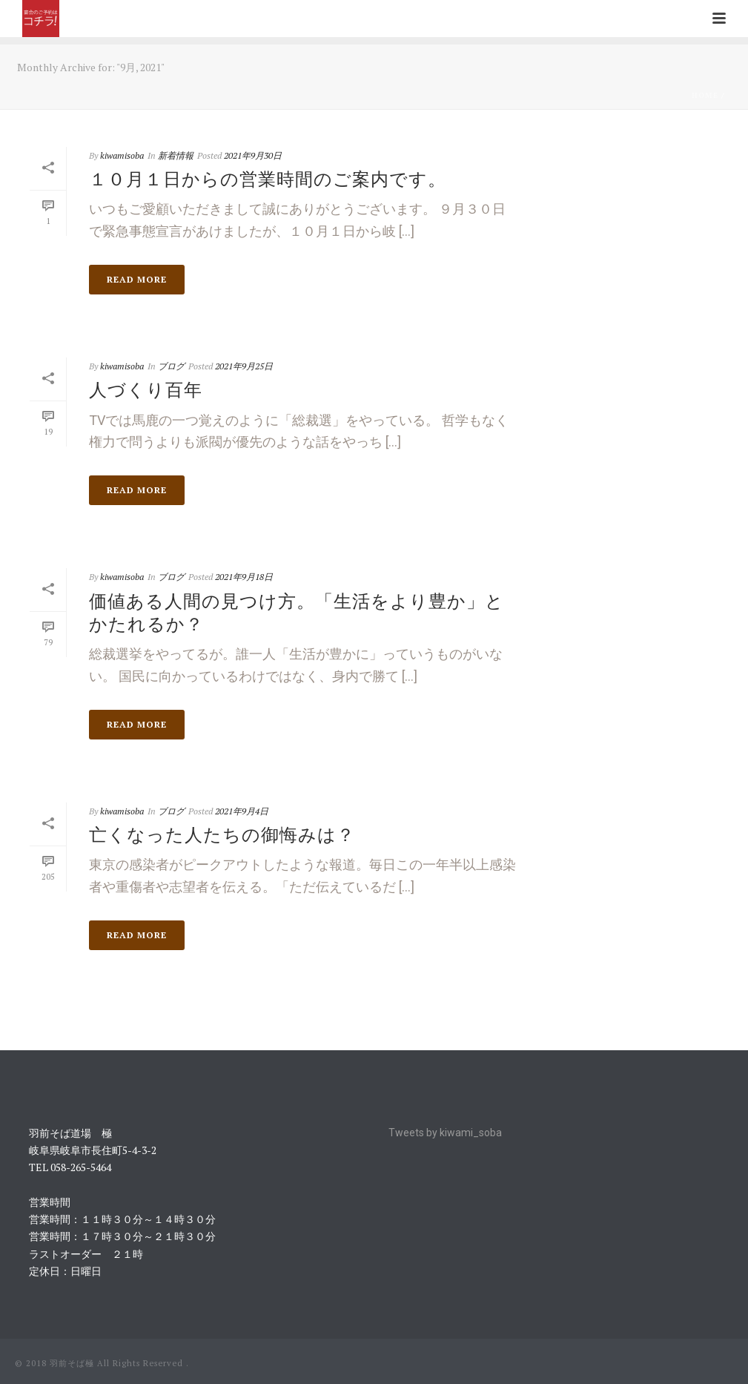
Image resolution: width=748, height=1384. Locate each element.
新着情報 (175, 155)
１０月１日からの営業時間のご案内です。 (267, 179)
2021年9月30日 (253, 155)
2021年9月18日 (244, 576)
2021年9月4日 (241, 811)
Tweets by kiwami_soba (445, 1132)
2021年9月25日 (244, 366)
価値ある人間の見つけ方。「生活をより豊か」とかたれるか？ (296, 612)
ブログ (171, 366)
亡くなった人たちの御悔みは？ (222, 834)
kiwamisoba (122, 155)
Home (705, 95)
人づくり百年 (145, 389)
